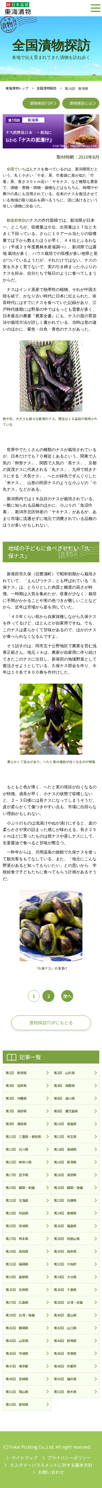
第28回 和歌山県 (67, 1238)
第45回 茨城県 (17, 1353)
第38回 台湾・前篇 (68, 1302)
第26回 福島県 (65, 1225)
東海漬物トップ (16, 88)
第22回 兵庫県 (65, 1200)
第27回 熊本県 (17, 1238)
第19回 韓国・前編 (20, 1187)
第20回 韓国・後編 (68, 1187)
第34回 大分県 (65, 1276)
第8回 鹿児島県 (66, 1111)
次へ (67, 996)
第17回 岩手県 (17, 1174)
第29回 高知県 (17, 1251)
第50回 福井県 (65, 1378)
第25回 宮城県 (17, 1225)
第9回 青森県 (16, 1123)
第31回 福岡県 (17, 1264)
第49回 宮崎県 (17, 1378)
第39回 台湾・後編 (20, 1315)
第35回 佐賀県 (17, 1289)
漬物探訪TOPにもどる (51, 1022)
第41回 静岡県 (17, 1327)
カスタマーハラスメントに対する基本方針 (51, 1465)
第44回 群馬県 (65, 1340)
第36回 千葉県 (65, 1289)
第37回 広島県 (17, 1302)
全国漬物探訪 (46, 88)
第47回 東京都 (17, 1366)
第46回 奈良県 (65, 1353)
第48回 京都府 (65, 1366)
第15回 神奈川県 (19, 1162)
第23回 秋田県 (17, 1213)
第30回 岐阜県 (65, 1251)
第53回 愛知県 (17, 1404)
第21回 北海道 (17, 1200)
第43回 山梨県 (17, 1340)
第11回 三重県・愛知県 (23, 1136)
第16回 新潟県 (65, 1162)
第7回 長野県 (16, 1111)
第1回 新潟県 (16, 1072)
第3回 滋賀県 (16, 1085)
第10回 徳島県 (65, 1123)
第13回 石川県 (17, 1149)
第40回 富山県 (65, 1315)
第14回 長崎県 (65, 1149)
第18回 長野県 (65, 1174)
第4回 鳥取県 (64, 1085)
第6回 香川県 (64, 1098)
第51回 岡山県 (17, 1391)
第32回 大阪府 (65, 1264)
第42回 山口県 (65, 1327)
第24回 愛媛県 (65, 1213)
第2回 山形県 (64, 1072)
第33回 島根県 (17, 1276)
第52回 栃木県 (65, 1391)
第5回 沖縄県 (16, 1098)
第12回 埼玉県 (65, 1136)
